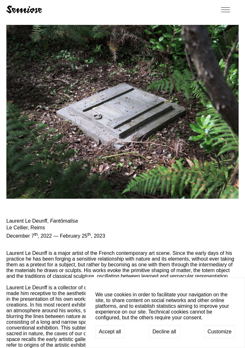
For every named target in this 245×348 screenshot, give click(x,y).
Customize (219, 331)
